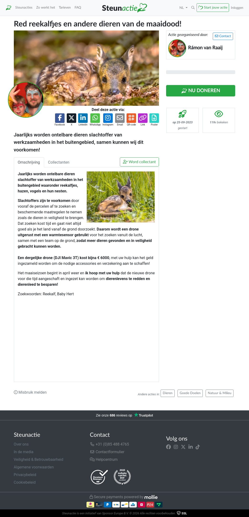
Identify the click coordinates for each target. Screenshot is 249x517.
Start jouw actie (215, 7)
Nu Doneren (200, 91)
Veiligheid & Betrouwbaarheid (38, 459)
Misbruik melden (30, 392)
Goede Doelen (190, 393)
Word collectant (139, 162)
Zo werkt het (45, 7)
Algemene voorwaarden (34, 467)
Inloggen (237, 8)
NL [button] (182, 8)
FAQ (78, 7)
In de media (24, 452)
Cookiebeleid (25, 482)
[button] (193, 7)
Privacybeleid (25, 474)
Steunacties (23, 7)
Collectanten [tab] (59, 162)
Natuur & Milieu (219, 393)
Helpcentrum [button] (103, 459)
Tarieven (65, 7)
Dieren (168, 393)
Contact (223, 36)
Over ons (21, 444)
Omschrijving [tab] (29, 162)
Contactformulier (107, 452)
